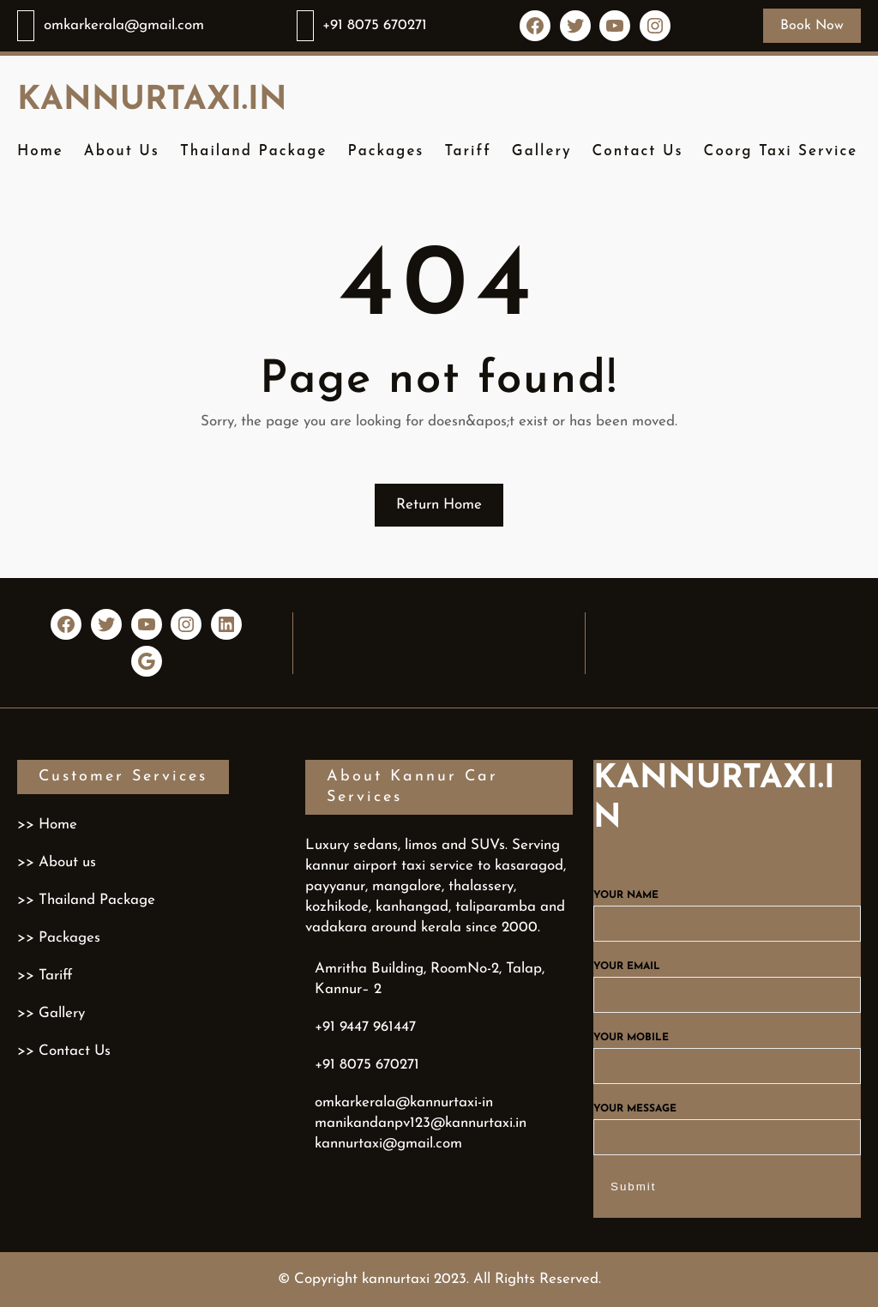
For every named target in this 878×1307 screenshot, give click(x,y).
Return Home (439, 504)
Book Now (812, 26)
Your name (727, 910)
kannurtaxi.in (152, 100)
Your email (727, 981)
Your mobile (727, 1052)
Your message (727, 1123)
